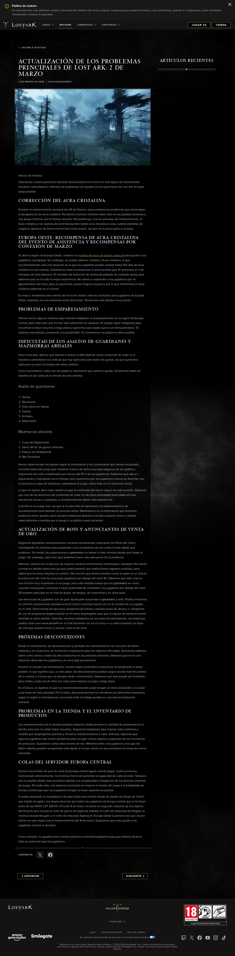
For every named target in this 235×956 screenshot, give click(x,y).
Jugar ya (199, 25)
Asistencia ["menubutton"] (111, 25)
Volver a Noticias (32, 48)
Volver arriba (117, 908)
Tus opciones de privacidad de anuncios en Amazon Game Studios (117, 937)
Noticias (65, 25)
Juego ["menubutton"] (48, 25)
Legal (92, 932)
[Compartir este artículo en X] (40, 855)
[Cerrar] (229, 5)
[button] (83, 127)
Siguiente (135, 876)
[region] (186, 154)
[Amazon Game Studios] (17, 937)
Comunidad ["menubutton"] (86, 25)
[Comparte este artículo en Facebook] (50, 855)
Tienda (221, 25)
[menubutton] (117, 922)
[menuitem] (48, 25)
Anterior (30, 876)
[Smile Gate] (41, 937)
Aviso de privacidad (111, 932)
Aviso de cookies (136, 932)
